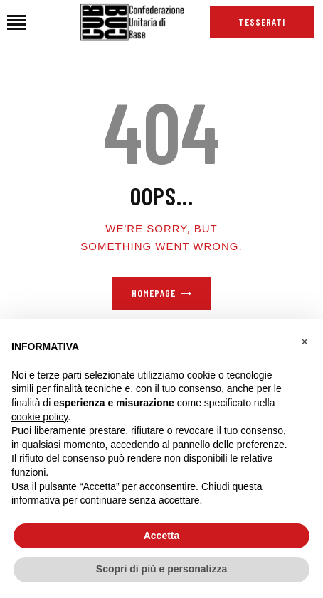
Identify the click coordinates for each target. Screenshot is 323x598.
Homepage (154, 293)
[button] (304, 341)
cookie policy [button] (39, 417)
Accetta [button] (162, 535)
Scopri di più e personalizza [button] (161, 569)
